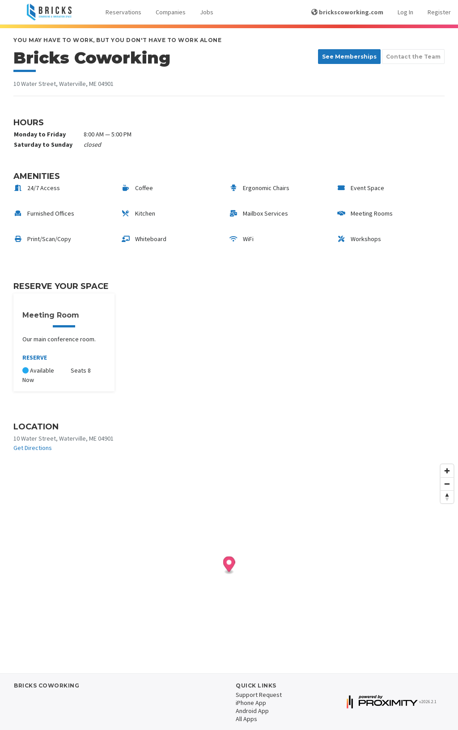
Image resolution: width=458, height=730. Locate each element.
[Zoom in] (447, 470)
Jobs (206, 12)
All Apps (246, 719)
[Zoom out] (447, 483)
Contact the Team (413, 56)
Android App (252, 711)
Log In (405, 12)
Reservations (123, 12)
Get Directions (32, 448)
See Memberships (349, 56)
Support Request (259, 695)
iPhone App (251, 703)
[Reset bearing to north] (447, 496)
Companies (171, 12)
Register (439, 12)
